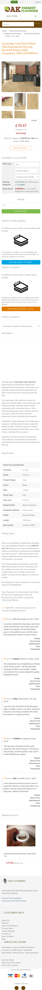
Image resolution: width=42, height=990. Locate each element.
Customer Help (14, 912)
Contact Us (6, 934)
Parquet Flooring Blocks (11, 898)
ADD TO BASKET (20, 211)
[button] (1, 2)
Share (34, 121)
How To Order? (8, 936)
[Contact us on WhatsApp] (35, 16)
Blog (3, 939)
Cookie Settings (8, 931)
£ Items (11, 16)
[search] (18, 24)
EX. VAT (21, 2)
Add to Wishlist (20, 148)
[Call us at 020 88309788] (26, 16)
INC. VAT (14, 2)
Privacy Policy (7, 928)
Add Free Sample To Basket (20, 262)
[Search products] (37, 23)
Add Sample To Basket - (21, 309)
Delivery (5, 923)
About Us (6, 920)
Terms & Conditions (10, 926)
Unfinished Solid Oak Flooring (14, 901)
